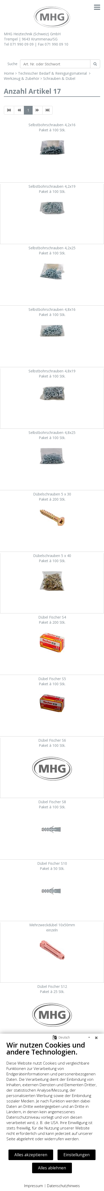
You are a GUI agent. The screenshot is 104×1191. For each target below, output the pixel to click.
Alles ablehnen (52, 1168)
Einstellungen (76, 1155)
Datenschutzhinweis (63, 1185)
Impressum (33, 1185)
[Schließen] (96, 1037)
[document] (52, 1094)
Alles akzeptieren (30, 1155)
